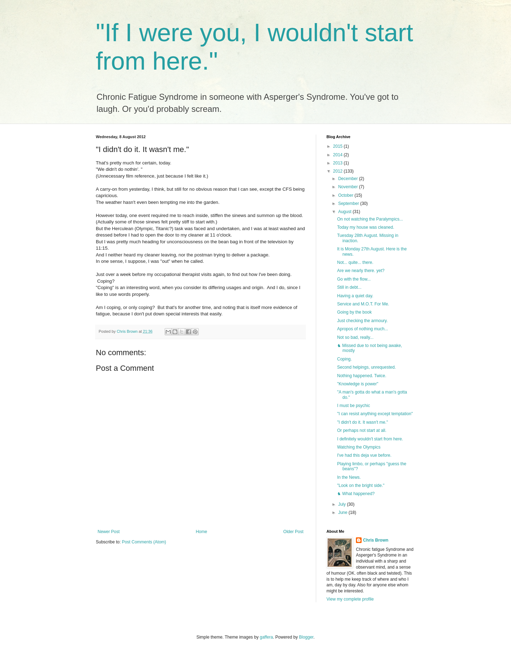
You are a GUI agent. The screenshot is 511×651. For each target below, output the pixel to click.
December (348, 178)
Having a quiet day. (355, 295)
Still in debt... (349, 287)
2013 (338, 163)
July (342, 504)
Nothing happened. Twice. (361, 375)
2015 (338, 146)
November (348, 186)
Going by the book (354, 312)
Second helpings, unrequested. (366, 367)
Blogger (306, 637)
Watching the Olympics (358, 447)
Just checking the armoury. (362, 320)
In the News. (349, 477)
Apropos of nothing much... (362, 328)
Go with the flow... (354, 279)
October (346, 195)
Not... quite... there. (355, 262)
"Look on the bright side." (360, 485)
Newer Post (109, 531)
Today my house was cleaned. (365, 227)
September (349, 203)
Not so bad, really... (355, 337)
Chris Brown (375, 540)
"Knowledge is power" (357, 383)
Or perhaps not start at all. (361, 430)
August (345, 211)
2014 (338, 154)
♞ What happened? (356, 493)
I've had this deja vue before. (364, 455)
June (343, 512)
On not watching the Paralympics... (370, 219)
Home (201, 531)
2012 (338, 171)
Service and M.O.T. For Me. (363, 304)
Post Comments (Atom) (144, 541)
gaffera (266, 637)
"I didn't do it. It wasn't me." (362, 422)
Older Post (293, 531)
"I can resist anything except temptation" (375, 413)
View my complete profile (350, 599)
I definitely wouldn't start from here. (370, 438)
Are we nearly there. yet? (360, 270)
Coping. (344, 359)
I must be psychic (353, 405)
